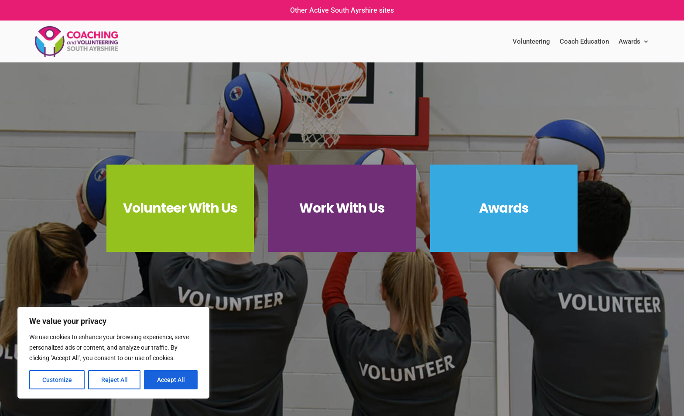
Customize (57, 379)
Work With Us (342, 208)
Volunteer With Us (180, 208)
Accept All (171, 379)
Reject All (114, 379)
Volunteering (531, 41)
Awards (629, 41)
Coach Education (584, 41)
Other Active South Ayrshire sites (342, 10)
